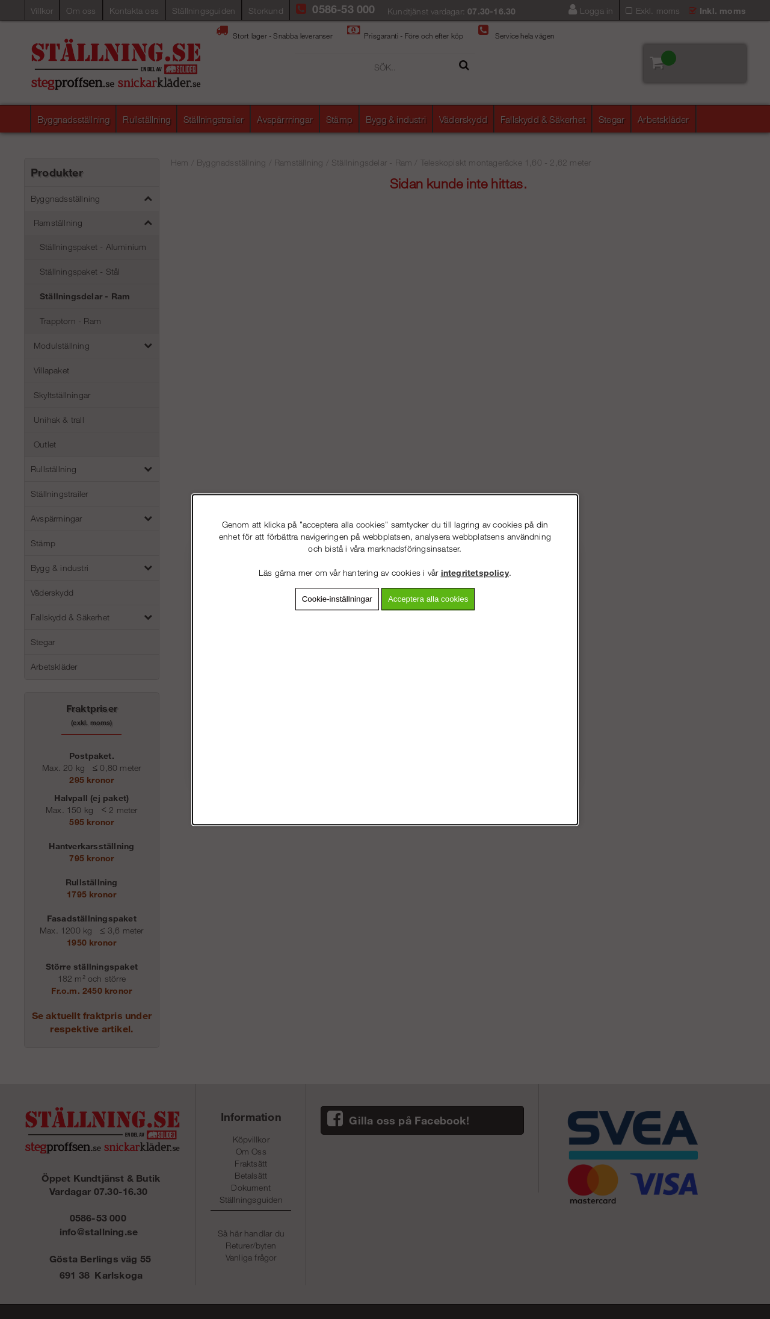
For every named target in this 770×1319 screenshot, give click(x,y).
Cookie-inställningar (337, 598)
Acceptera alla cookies (428, 598)
